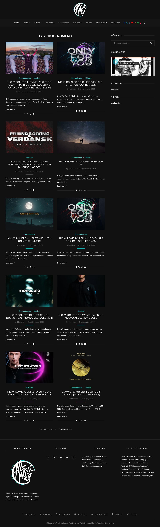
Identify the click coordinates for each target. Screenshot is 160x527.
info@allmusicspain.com (92, 466)
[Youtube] (132, 23)
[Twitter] (127, 23)
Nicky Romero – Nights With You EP (81, 163)
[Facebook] (124, 23)
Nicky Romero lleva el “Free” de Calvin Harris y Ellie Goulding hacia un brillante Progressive (29, 85)
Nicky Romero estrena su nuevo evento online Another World (29, 393)
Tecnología (101, 23)
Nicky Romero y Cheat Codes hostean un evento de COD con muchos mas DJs (29, 164)
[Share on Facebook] (24, 114)
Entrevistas (63, 23)
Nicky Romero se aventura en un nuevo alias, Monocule (80, 316)
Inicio (16, 23)
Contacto (115, 23)
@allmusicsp (116, 103)
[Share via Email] (33, 114)
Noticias (26, 23)
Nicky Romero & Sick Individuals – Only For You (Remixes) (81, 83)
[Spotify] (138, 23)
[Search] (144, 23)
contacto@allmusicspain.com (94, 463)
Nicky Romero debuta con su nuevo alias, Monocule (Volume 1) (29, 316)
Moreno (22, 92)
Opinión (89, 23)
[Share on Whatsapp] (30, 114)
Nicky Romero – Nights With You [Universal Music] (29, 240)
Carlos (20, 171)
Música (37, 23)
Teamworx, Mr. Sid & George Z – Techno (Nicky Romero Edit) (81, 393)
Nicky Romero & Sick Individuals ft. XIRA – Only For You (81, 240)
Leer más (10, 109)
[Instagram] (129, 23)
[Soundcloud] (135, 23)
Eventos (76, 23)
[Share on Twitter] (28, 114)
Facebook (115, 89)
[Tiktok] (140, 23)
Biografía (50, 23)
